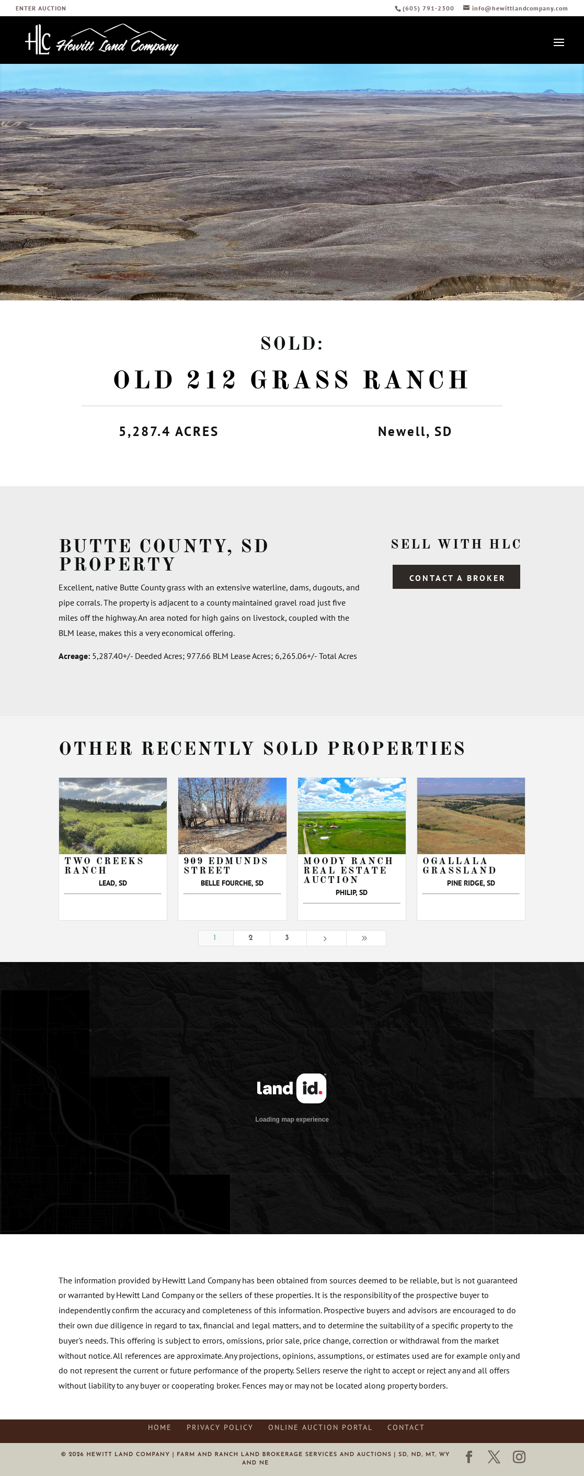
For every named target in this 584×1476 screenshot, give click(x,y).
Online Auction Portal (320, 1427)
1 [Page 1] (216, 938)
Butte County (143, 547)
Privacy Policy (220, 1427)
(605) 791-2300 (429, 8)
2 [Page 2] (251, 938)
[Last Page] (366, 938)
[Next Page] (326, 938)
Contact (406, 1427)
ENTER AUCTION (41, 8)
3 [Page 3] (288, 938)
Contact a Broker (457, 578)
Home (160, 1427)
